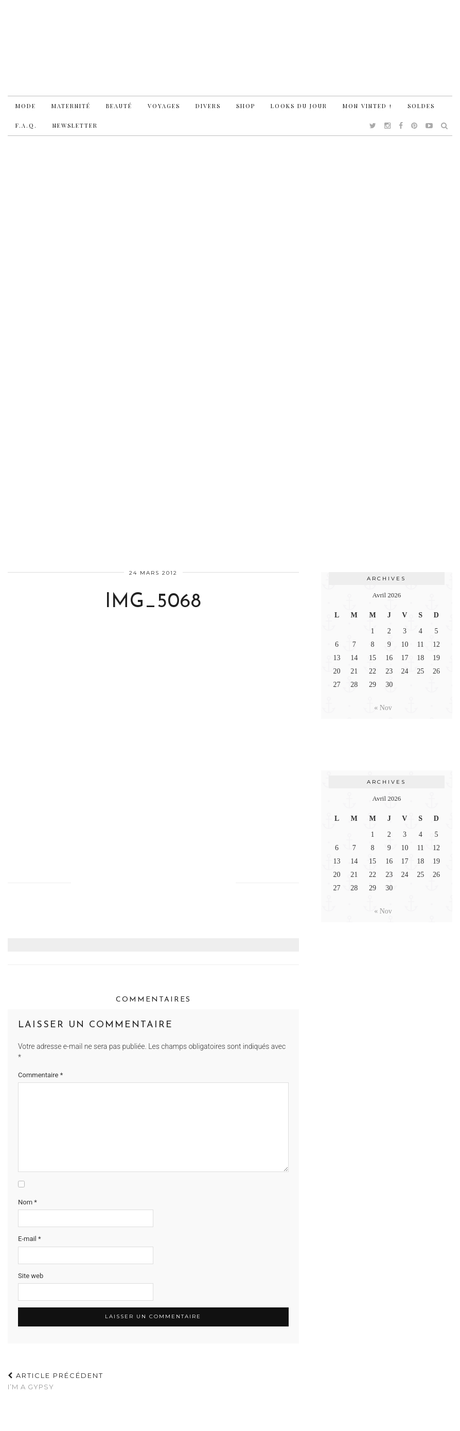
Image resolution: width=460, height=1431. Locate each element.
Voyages (164, 106)
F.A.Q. (26, 125)
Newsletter (75, 125)
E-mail (29, 1239)
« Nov (383, 708)
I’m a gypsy (55, 1381)
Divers (208, 106)
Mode (25, 106)
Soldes (421, 106)
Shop (245, 106)
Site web (30, 1276)
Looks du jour (299, 106)
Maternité (71, 106)
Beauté (119, 106)
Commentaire (40, 1075)
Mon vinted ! (367, 106)
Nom (27, 1202)
